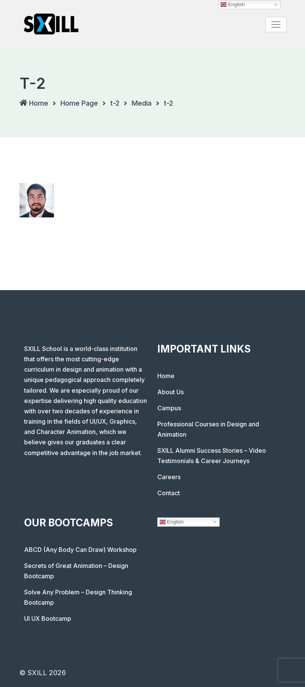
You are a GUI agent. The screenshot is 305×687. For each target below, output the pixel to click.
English (172, 522)
